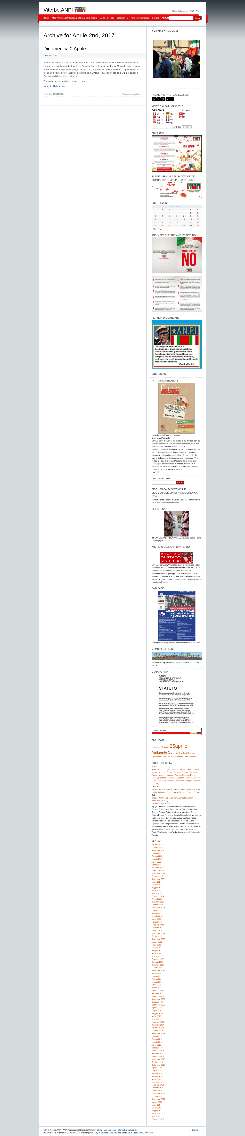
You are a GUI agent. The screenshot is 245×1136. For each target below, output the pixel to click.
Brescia (198, 781)
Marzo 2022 (157, 956)
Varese (155, 775)
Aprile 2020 (156, 1016)
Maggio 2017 (157, 1111)
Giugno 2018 (157, 1073)
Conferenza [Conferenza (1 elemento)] (156, 757)
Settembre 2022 (158, 939)
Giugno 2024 (157, 885)
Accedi (199, 11)
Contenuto (183, 11)
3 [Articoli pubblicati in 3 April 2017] (155, 216)
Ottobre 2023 (157, 905)
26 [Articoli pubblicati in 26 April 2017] (169, 226)
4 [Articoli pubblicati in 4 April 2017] (162, 216)
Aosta (154, 769)
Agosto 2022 (157, 942)
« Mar (154, 229)
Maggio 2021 (157, 982)
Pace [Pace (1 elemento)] (186, 757)
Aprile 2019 (156, 1045)
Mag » (160, 229)
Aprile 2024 (156, 890)
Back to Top (196, 1130)
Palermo (162, 798)
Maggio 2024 (157, 888)
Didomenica (122, 18)
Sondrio (185, 772)
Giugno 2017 (157, 1108)
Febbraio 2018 (158, 1085)
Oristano (161, 792)
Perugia (197, 792)
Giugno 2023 (157, 913)
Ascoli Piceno (179, 792)
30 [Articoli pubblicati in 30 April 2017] (198, 226)
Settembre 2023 (158, 908)
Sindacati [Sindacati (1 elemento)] (192, 757)
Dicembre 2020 (158, 996)
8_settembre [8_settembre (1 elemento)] (157, 747)
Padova (197, 778)
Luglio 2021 (156, 976)
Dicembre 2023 (158, 902)
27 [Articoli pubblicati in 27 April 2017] (176, 226)
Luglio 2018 (156, 1071)
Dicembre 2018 (158, 1056)
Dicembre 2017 (158, 1091)
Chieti (169, 792)
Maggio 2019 (157, 1042)
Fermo (189, 792)
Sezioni (155, 18)
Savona (185, 775)
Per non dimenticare (140, 18)
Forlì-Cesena (158, 781)
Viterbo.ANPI (58, 10)
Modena (189, 778)
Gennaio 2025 (158, 867)
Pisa (189, 789)
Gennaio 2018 (158, 1088)
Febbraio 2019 (158, 1051)
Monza (154, 772)
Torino (160, 769)
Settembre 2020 (158, 1005)
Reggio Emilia (193, 769)
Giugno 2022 (157, 948)
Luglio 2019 (156, 1036)
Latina (154, 792)
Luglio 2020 (156, 1011)
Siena (183, 789)
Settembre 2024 (158, 879)
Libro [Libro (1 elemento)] (169, 757)
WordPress (103, 1133)
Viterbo (155, 789)
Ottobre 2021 (157, 968)
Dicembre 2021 (158, 965)
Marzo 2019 (157, 1048)
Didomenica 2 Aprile (65, 48)
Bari (169, 798)
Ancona (161, 789)
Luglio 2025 (156, 853)
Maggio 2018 (157, 1076)
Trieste (170, 772)
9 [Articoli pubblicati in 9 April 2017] (197, 216)
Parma (178, 775)
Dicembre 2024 (158, 870)
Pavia (192, 775)
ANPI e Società (107, 18)
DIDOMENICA (58, 94)
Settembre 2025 (158, 850)
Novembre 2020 (158, 999)
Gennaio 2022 (158, 962)
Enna (164, 801)
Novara (177, 772)
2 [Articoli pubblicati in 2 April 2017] (197, 213)
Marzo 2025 (157, 865)
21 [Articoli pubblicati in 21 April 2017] (184, 222)
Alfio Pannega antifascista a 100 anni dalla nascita (74, 18)
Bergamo (189, 781)
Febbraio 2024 (158, 896)
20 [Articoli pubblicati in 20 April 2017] (176, 222)
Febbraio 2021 (158, 991)
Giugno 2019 (157, 1039)
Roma (176, 789)
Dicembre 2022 (158, 931)
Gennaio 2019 (158, 1053)
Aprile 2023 (156, 919)
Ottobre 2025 (157, 848)
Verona (162, 775)
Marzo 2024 (157, 893)
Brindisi (183, 798)
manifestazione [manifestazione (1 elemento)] (177, 757)
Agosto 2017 (157, 1102)
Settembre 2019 (158, 1033)
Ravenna (169, 781)
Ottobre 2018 (157, 1062)
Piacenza (171, 778)
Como (155, 784)
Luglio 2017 (156, 1105)
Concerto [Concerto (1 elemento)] (191, 753)
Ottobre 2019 (157, 1031)
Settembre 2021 (158, 970)
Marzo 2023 (157, 922)
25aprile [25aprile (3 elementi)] (178, 746)
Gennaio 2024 (158, 899)
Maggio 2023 (157, 916)
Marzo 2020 (157, 1019)
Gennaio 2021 (158, 993)
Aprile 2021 (156, 985)
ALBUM (165, 18)
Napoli (154, 798)
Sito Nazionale (110, 1130)
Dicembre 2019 (158, 1025)
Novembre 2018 (158, 1059)
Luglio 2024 (156, 882)
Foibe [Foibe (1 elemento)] (163, 757)
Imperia (162, 772)
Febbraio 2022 (158, 959)
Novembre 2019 (158, 1028)
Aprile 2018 (156, 1079)
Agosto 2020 (157, 1008)
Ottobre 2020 (157, 1002)
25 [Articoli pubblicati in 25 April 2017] (162, 226)
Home (174, 11)
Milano (182, 769)
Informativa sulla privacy (128, 1130)
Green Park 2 (138, 1133)
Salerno (175, 798)
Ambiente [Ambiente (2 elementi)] (159, 752)
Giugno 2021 (157, 979)
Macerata (196, 789)
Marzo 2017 (157, 1116)
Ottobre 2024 (157, 876)
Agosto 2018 (157, 1068)
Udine (167, 769)
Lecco (154, 778)
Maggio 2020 (157, 1013)
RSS (192, 11)
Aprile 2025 (156, 862)
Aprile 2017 (156, 1114)
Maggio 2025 (157, 859)
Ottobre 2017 (157, 1096)
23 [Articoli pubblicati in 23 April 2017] (198, 222)
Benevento (156, 801)
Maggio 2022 (157, 950)
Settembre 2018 (158, 1065)
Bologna (180, 778)
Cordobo (150, 1133)
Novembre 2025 (158, 845)
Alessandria (179, 781)
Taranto (191, 798)
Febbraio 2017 (158, 1119)
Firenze (169, 789)
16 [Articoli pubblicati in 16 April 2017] (198, 219)
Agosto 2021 (157, 973)
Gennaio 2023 (158, 928)
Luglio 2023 (156, 910)
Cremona (162, 778)
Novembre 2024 (158, 873)
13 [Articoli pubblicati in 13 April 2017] (176, 219)
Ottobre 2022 (157, 936)
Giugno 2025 (157, 856)
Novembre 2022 (158, 933)
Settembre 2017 (158, 1099)
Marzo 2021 (157, 988)
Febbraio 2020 (158, 1022)
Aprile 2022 (156, 953)
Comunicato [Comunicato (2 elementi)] (178, 752)
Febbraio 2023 (158, 925)
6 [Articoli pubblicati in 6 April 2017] (176, 216)
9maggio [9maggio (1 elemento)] (165, 747)
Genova (193, 772)
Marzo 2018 (157, 1082)
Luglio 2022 (156, 945)
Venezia (174, 769)
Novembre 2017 (158, 1093)
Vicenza (170, 775)
